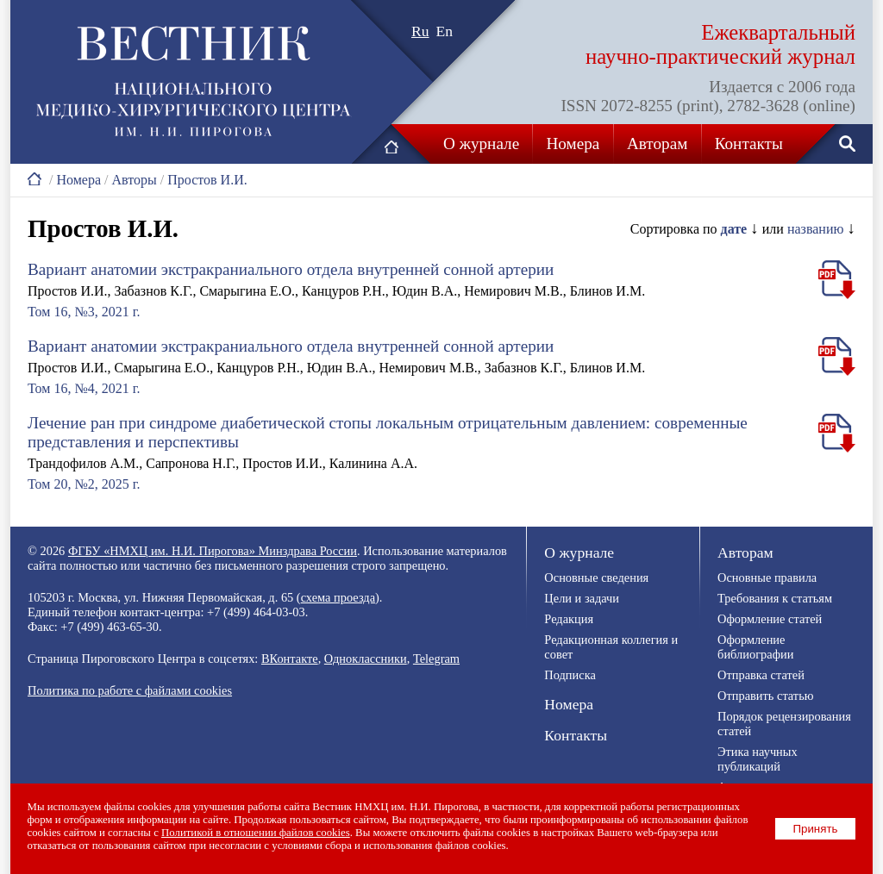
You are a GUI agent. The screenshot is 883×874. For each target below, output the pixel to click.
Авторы (133, 179)
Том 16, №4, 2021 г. (84, 388)
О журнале (481, 143)
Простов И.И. (207, 179)
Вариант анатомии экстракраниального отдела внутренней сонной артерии (291, 269)
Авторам (657, 143)
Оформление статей (769, 619)
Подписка (569, 675)
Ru (420, 31)
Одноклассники (365, 658)
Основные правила (767, 577)
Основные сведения (596, 577)
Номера (573, 143)
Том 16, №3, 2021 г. (84, 311)
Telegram (436, 658)
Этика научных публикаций (757, 759)
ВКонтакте (289, 658)
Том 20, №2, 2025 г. (84, 484)
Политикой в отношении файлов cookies (256, 833)
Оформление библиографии (755, 647)
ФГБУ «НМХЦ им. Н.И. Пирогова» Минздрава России (212, 551)
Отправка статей (761, 675)
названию (815, 229)
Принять (815, 828)
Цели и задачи (581, 598)
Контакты (749, 143)
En (445, 31)
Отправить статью (765, 695)
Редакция (568, 619)
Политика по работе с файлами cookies (130, 690)
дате (734, 229)
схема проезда (338, 597)
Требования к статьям (774, 598)
